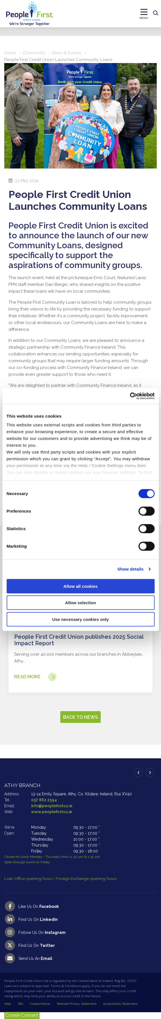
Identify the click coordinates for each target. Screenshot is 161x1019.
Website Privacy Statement (76, 1010)
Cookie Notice (40, 1010)
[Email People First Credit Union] (80, 964)
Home (10, 52)
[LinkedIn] (80, 925)
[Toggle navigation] (102, 13)
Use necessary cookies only (80, 619)
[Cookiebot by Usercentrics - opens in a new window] (129, 396)
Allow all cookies (80, 586)
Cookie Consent (21, 1015)
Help (7, 1010)
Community (34, 52)
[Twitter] (80, 951)
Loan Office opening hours (29, 885)
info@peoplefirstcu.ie (52, 812)
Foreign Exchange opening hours (86, 885)
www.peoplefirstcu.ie (51, 818)
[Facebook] (80, 912)
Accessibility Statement (120, 1010)
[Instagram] (80, 938)
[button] (155, 13)
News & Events (67, 52)
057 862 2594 (44, 806)
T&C (20, 1010)
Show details (130, 569)
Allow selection (80, 602)
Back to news (80, 724)
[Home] (24, 13)
